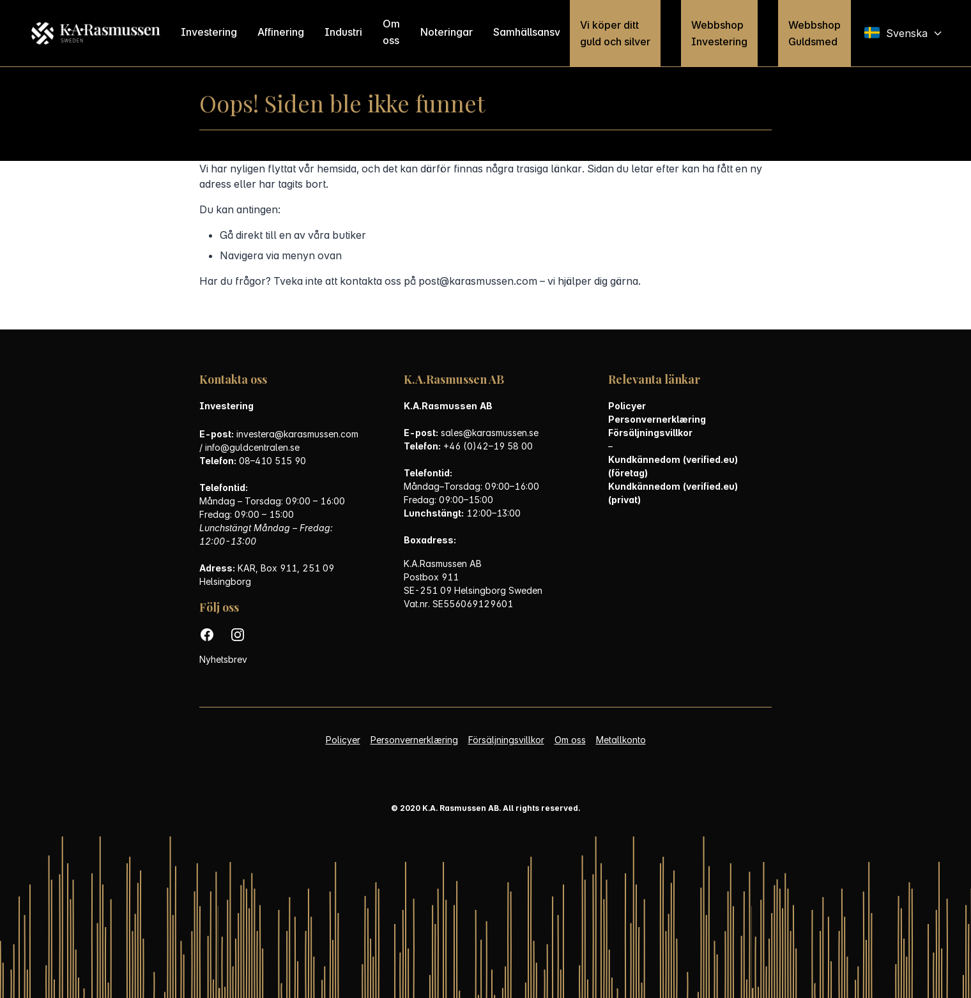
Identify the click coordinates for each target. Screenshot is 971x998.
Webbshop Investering (719, 33)
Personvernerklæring (657, 419)
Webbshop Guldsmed (814, 33)
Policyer (627, 405)
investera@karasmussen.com (297, 433)
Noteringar (446, 32)
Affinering (280, 32)
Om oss (391, 32)
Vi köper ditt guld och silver (615, 33)
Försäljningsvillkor (650, 432)
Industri (343, 32)
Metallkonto (621, 739)
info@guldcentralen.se (252, 447)
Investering (209, 32)
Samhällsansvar (531, 32)
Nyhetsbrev (223, 659)
